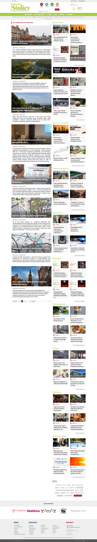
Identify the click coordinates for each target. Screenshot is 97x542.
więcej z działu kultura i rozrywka (78, 165)
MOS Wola (76, 490)
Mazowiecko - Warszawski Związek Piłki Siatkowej (64, 490)
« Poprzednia (15, 301)
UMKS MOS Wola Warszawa (79, 492)
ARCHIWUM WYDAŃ (41, 5)
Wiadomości (28, 14)
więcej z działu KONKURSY (79, 301)
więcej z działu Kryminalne (79, 255)
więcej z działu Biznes (80, 389)
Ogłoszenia (46, 11)
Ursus (65, 17)
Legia (67, 487)
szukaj (57, 9)
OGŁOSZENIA (52, 5)
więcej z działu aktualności (79, 65)
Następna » (33, 301)
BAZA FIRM (57, 5)
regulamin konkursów (19, 534)
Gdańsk (69, 485)
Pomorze (57, 492)
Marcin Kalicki (79, 487)
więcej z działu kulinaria (80, 433)
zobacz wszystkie (78, 495)
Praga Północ (39, 17)
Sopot (67, 492)
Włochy (83, 17)
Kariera (61, 14)
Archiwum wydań (39, 14)
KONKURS (57, 487)
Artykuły (40, 11)
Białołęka (18, 17)
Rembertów (51, 17)
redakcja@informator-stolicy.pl (74, 527)
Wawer (72, 17)
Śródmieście (56, 17)
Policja (81, 490)
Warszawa (60, 495)
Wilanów (79, 17)
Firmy (43, 11)
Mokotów (25, 17)
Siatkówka (63, 492)
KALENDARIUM (47, 5)
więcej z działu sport (80, 119)
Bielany (22, 17)
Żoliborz (49, 19)
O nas (55, 14)
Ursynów (68, 17)
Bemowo (14, 17)
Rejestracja (82, 1)
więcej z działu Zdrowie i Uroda (78, 477)
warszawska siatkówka (69, 495)
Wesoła (75, 17)
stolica (72, 492)
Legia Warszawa (72, 487)
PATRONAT (70, 14)
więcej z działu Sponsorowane (78, 345)
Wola (47, 19)
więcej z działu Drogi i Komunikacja (78, 209)
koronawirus (62, 487)
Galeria (49, 14)
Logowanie (73, 1)
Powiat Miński (34, 17)
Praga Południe (45, 17)
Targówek (61, 17)
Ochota (29, 17)
